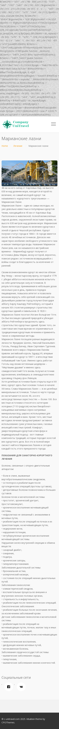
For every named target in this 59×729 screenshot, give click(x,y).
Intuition (30, 718)
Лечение (17, 145)
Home (5, 145)
